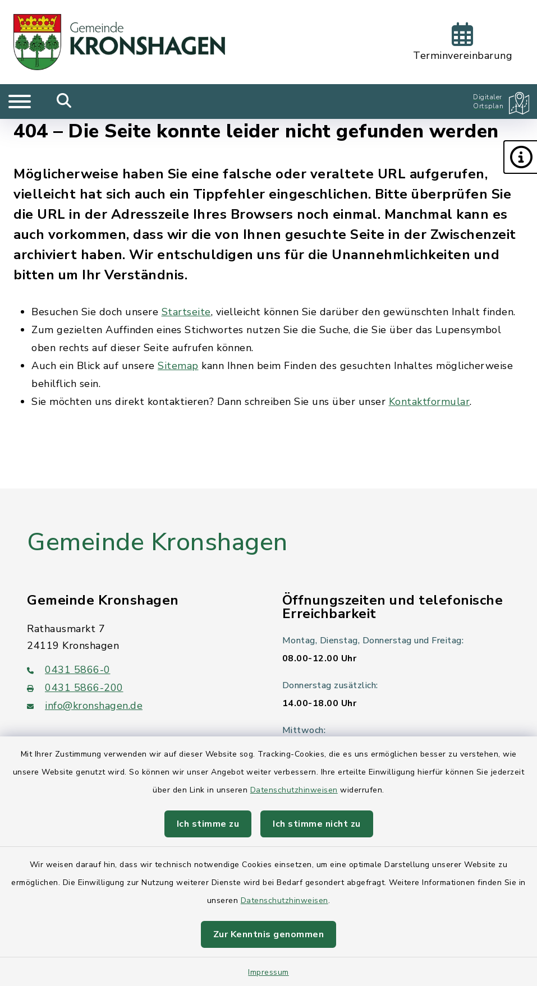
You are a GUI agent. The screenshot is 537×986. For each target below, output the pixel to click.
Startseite (186, 312)
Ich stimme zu (208, 824)
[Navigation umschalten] (19, 101)
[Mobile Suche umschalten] (64, 101)
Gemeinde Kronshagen (157, 542)
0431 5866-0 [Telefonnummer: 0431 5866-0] (69, 669)
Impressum (268, 972)
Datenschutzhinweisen (294, 790)
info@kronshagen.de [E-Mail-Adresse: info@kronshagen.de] (85, 705)
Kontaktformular (429, 401)
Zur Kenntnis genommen (268, 934)
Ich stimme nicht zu (317, 824)
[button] (520, 157)
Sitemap (178, 365)
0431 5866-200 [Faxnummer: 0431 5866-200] (75, 687)
